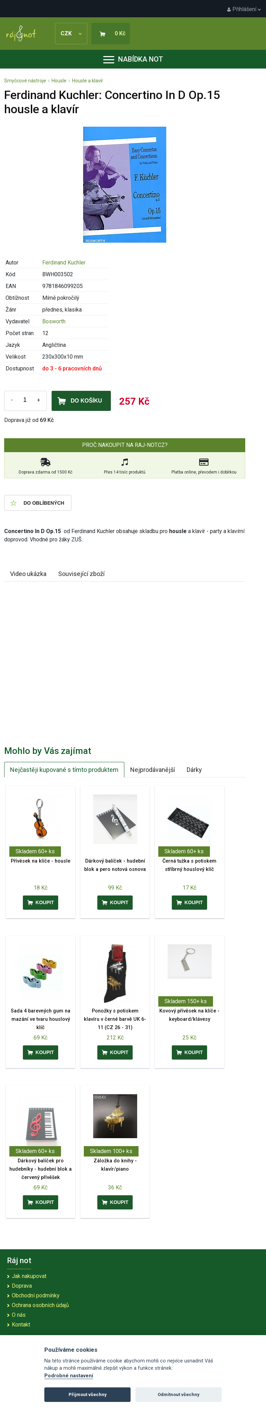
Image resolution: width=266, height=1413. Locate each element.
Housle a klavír (87, 80)
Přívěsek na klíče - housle (40, 861)
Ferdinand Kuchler (64, 262)
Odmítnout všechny (179, 1394)
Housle (59, 80)
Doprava (22, 1285)
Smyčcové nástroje (25, 80)
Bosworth (53, 321)
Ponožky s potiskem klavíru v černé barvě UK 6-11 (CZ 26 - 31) (115, 1019)
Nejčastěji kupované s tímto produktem (64, 769)
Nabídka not (133, 59)
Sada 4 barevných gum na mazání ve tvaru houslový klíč (40, 1019)
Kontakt (21, 1324)
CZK (71, 33)
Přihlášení (244, 9)
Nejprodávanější (152, 769)
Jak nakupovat (29, 1276)
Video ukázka (28, 573)
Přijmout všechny (88, 1394)
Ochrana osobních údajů (40, 1305)
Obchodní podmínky (36, 1295)
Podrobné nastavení (68, 1376)
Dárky (194, 769)
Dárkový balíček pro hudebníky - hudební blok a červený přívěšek (40, 1169)
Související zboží (81, 573)
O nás (19, 1315)
